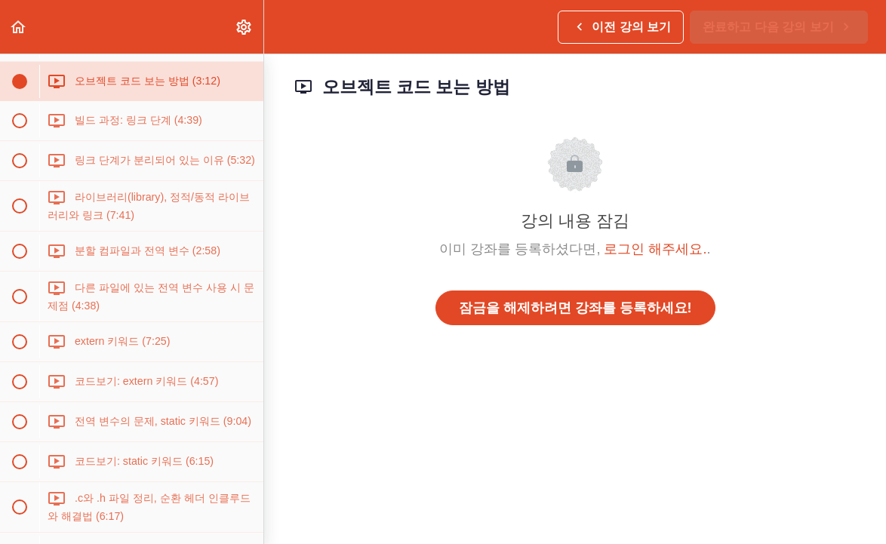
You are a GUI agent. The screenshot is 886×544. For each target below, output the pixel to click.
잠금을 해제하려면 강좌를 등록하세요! (575, 307)
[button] (19, 27)
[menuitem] (244, 27)
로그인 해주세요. (655, 249)
